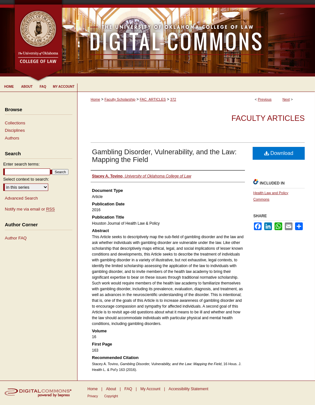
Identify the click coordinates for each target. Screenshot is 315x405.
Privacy (92, 396)
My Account (150, 389)
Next (286, 99)
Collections (15, 123)
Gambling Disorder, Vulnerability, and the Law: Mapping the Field (164, 156)
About (111, 389)
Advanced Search (21, 198)
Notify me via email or (30, 209)
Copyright (111, 396)
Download (278, 153)
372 (173, 99)
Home (95, 99)
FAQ (128, 389)
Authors (12, 138)
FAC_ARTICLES (153, 99)
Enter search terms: (21, 164)
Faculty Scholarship (119, 99)
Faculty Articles (268, 118)
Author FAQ (16, 238)
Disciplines (15, 130)
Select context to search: (26, 179)
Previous (265, 99)
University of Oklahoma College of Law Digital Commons (189, 38)
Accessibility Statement (188, 389)
